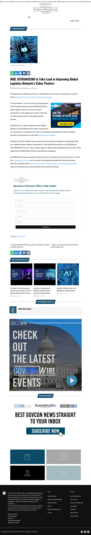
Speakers (73, 509)
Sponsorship (74, 516)
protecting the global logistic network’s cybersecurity (33, 97)
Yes (48, 4)
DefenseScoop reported (47, 135)
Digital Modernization (54, 509)
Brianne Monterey (32, 88)
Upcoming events (75, 496)
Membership (74, 512)
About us (10, 518)
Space (49, 506)
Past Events (74, 499)
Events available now (76, 503)
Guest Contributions (14, 520)
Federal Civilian (52, 503)
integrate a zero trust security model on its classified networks (52, 164)
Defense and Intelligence (55, 499)
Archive (50, 512)
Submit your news (13, 522)
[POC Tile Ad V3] (66, 115)
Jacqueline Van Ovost (21, 160)
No (51, 4)
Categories (73, 506)
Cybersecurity (21, 236)
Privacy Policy (12, 516)
